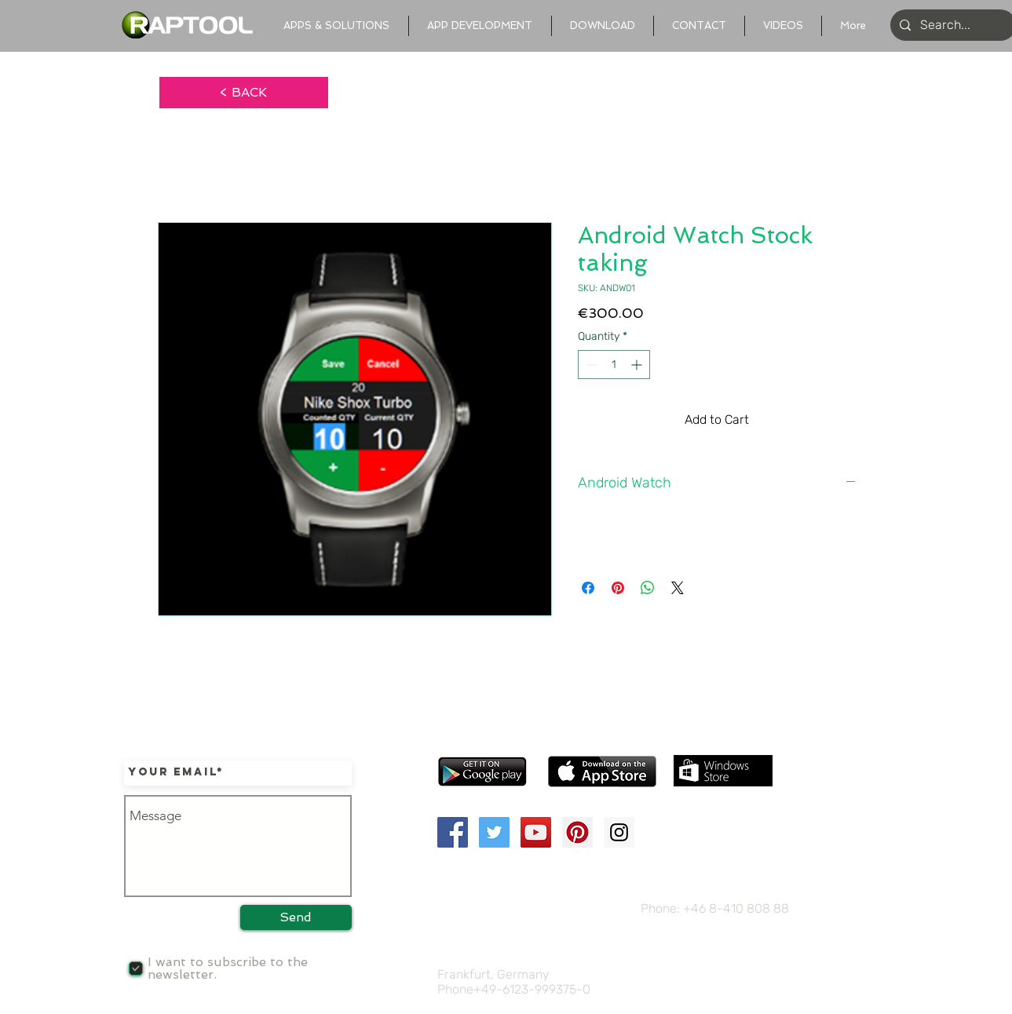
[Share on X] (677, 587)
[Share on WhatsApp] (647, 587)
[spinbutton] (614, 364)
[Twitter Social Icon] (494, 832)
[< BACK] (243, 92)
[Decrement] (590, 364)
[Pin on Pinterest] (617, 587)
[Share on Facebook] (588, 587)
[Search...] (951, 25)
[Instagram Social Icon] (619, 832)
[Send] (296, 917)
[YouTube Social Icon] (536, 832)
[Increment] (638, 364)
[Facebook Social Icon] (452, 832)
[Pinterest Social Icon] (577, 832)
